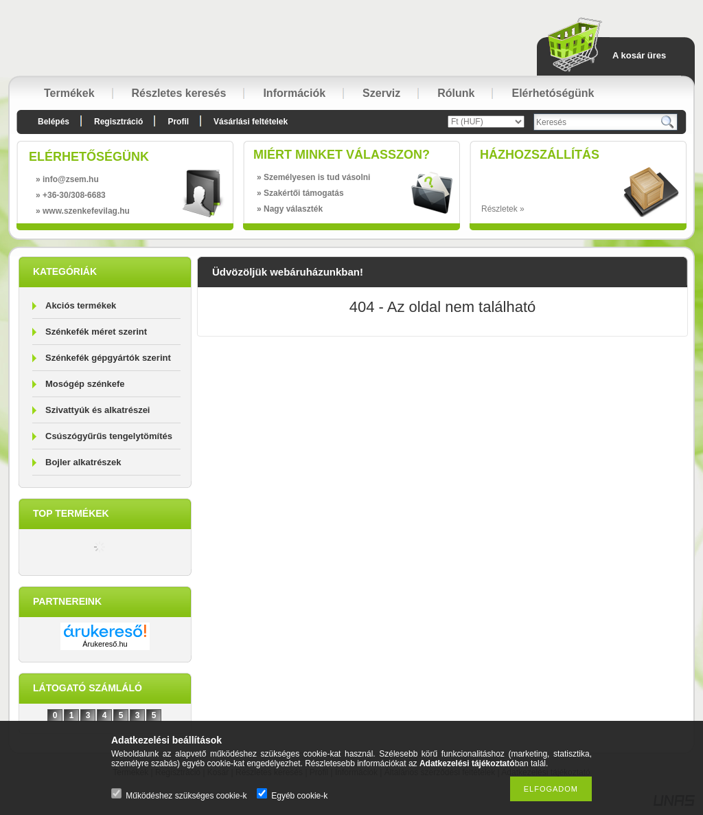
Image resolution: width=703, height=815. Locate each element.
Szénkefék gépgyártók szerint (108, 358)
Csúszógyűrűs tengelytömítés (108, 436)
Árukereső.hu (104, 644)
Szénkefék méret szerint (96, 331)
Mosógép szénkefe (85, 384)
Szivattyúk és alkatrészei (97, 410)
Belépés (53, 121)
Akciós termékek (80, 305)
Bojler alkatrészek (83, 462)
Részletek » (503, 209)
